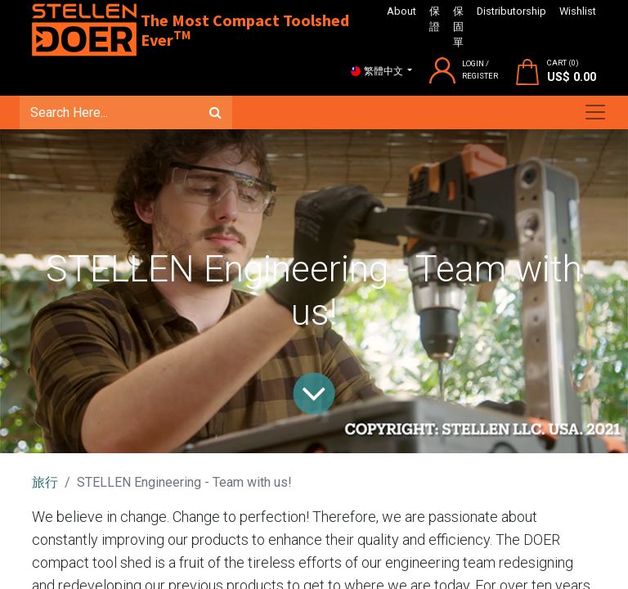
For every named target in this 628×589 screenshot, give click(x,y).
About (401, 11)
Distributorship (511, 11)
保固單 (458, 26)
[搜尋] (215, 112)
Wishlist (577, 11)
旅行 (45, 482)
